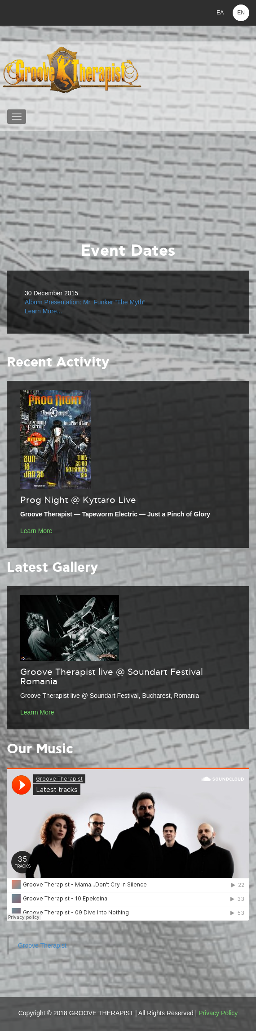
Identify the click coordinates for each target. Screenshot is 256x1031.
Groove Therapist (42, 945)
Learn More (36, 530)
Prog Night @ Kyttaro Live (78, 500)
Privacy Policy (218, 1013)
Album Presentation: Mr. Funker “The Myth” (85, 302)
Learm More (37, 712)
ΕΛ (220, 12)
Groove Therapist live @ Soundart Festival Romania (111, 677)
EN (241, 12)
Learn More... (43, 311)
